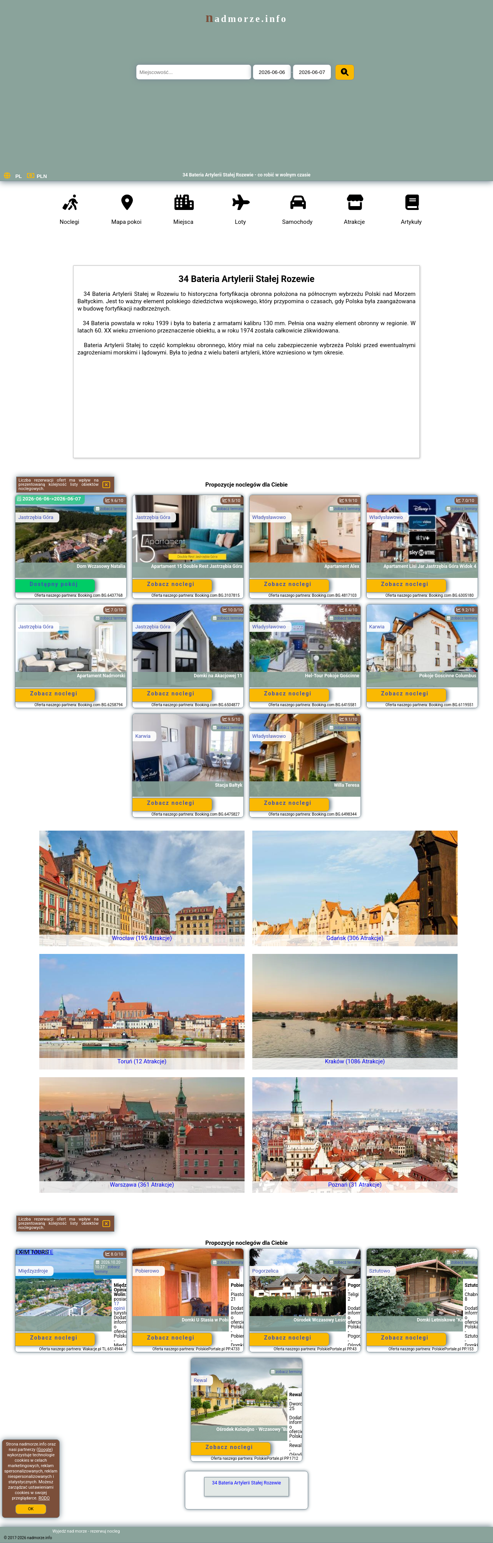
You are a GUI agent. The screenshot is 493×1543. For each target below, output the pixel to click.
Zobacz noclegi (171, 584)
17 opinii (119, 1306)
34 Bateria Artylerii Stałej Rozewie (246, 1483)
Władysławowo (269, 517)
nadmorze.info (246, 18)
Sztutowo (379, 1271)
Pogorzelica (265, 1271)
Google (45, 1449)
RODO (44, 1498)
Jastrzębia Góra (35, 517)
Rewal (200, 1380)
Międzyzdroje (33, 1271)
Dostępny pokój (54, 584)
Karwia (377, 627)
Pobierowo (147, 1271)
